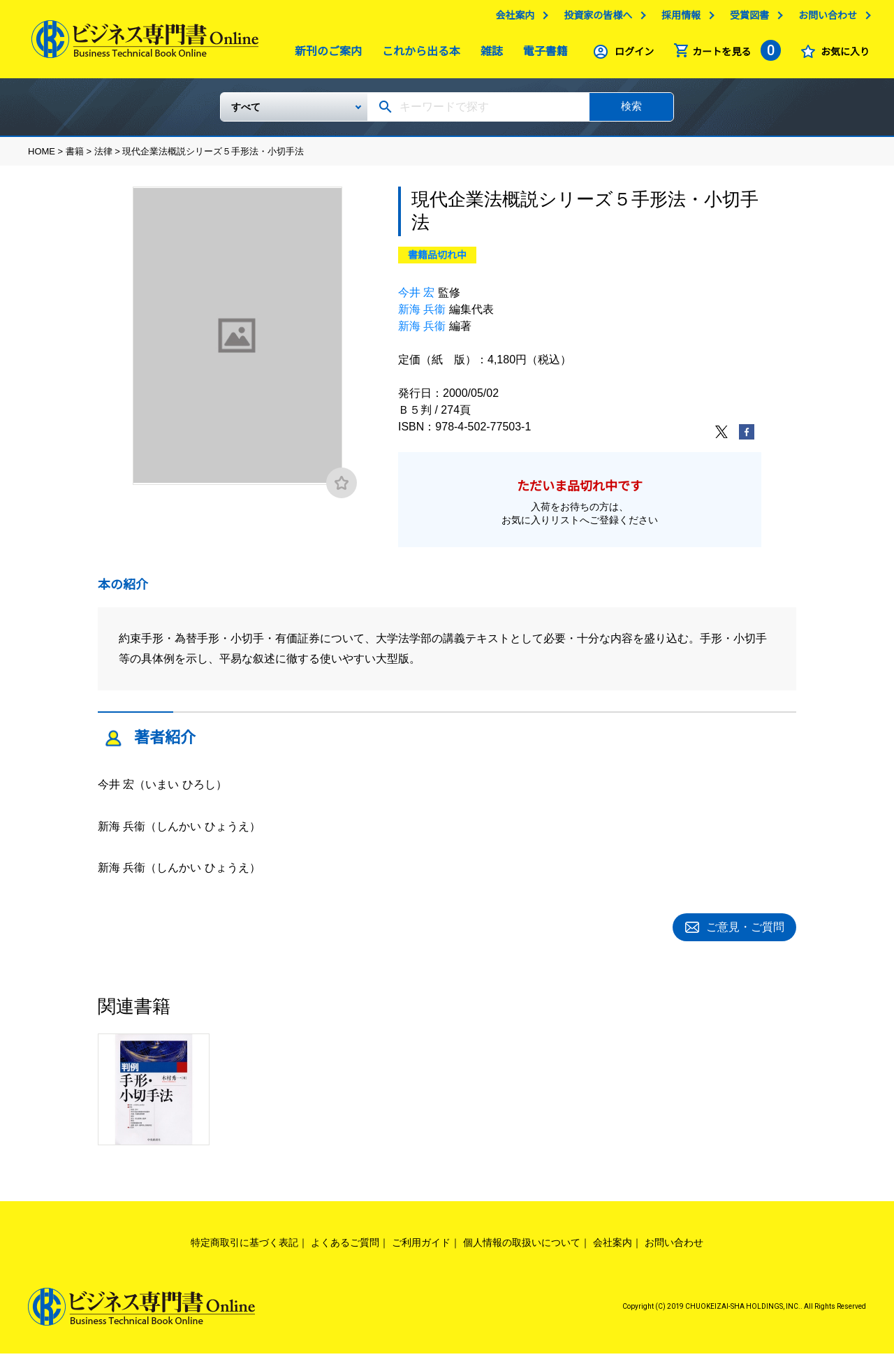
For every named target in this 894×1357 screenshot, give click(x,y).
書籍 (75, 157)
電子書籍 (542, 55)
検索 (631, 111)
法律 (103, 157)
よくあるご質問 (345, 1245)
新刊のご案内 (324, 55)
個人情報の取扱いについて (521, 1245)
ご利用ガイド (421, 1245)
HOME (41, 157)
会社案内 (511, 18)
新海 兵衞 (422, 315)
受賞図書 (745, 18)
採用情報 (677, 18)
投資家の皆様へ (594, 18)
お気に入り (841, 55)
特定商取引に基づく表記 (244, 1245)
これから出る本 (418, 55)
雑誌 (488, 55)
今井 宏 (416, 298)
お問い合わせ (824, 18)
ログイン (630, 55)
